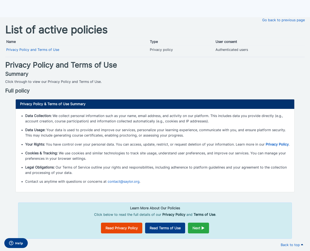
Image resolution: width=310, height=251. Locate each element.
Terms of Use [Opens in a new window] (204, 214)
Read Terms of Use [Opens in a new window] (165, 228)
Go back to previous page (283, 20)
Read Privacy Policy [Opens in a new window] (121, 228)
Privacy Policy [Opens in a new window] (277, 144)
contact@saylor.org (124, 181)
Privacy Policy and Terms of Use (32, 49)
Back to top (292, 245)
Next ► (198, 228)
